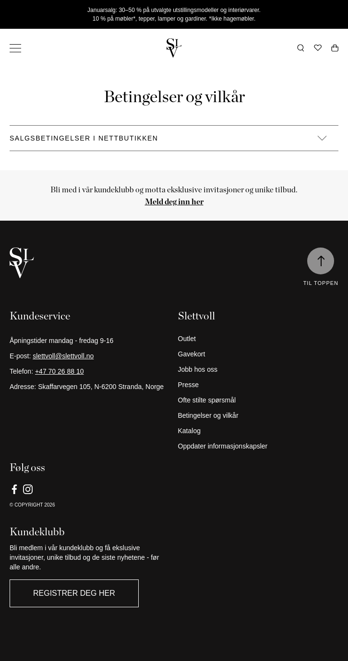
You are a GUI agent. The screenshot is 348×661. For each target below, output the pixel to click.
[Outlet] (258, 338)
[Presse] (258, 384)
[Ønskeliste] (318, 48)
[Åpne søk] (300, 48)
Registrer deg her (74, 593)
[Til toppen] (320, 261)
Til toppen (320, 283)
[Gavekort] (258, 354)
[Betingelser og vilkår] (258, 415)
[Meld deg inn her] (174, 201)
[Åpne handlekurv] (334, 48)
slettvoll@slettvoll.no (63, 356)
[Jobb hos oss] (258, 369)
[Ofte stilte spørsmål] (258, 400)
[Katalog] (258, 431)
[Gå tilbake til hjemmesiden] (174, 48)
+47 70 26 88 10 (59, 371)
